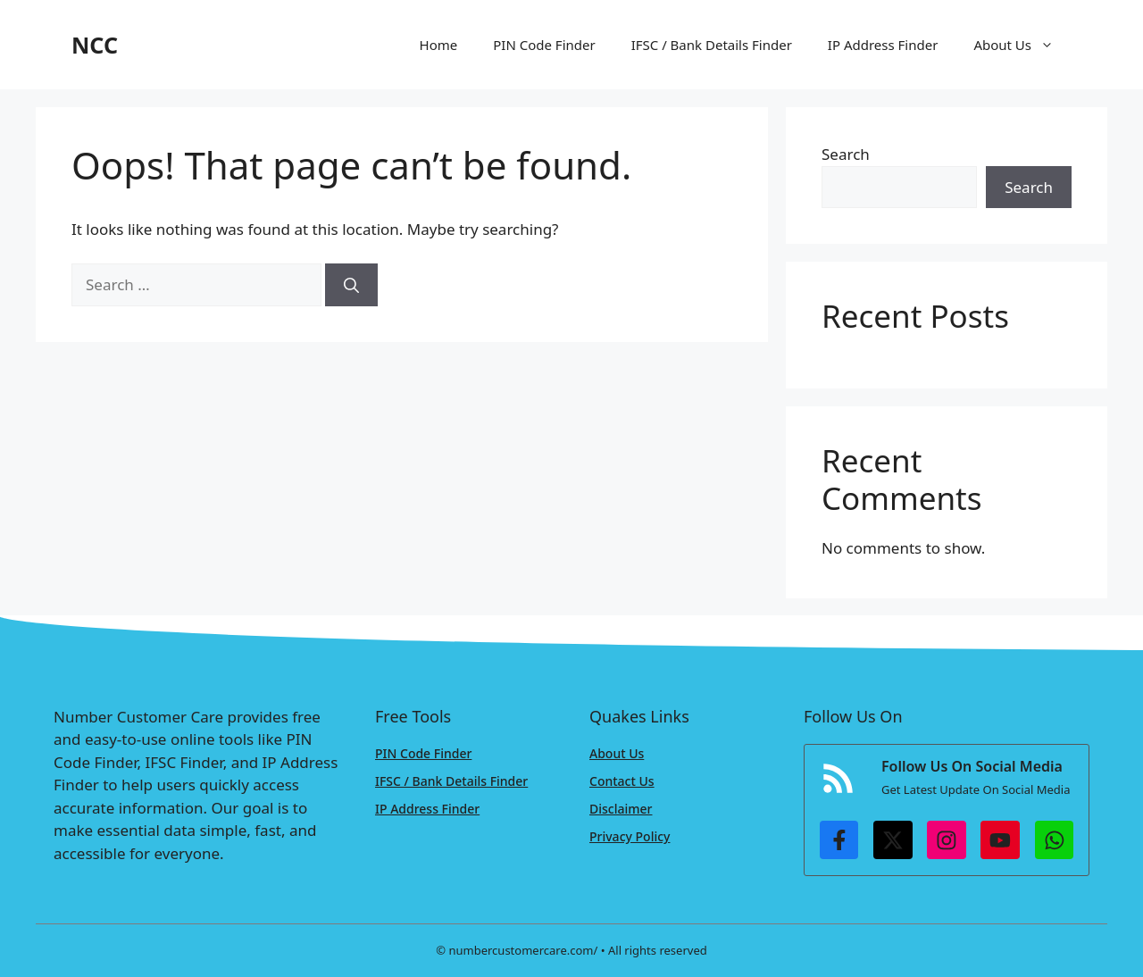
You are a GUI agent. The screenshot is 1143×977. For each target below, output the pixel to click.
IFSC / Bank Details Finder (711, 45)
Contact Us (622, 780)
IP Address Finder (883, 45)
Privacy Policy (629, 836)
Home (439, 45)
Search (846, 154)
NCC (94, 44)
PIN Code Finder (544, 45)
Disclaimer (620, 808)
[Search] (351, 284)
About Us (1022, 44)
